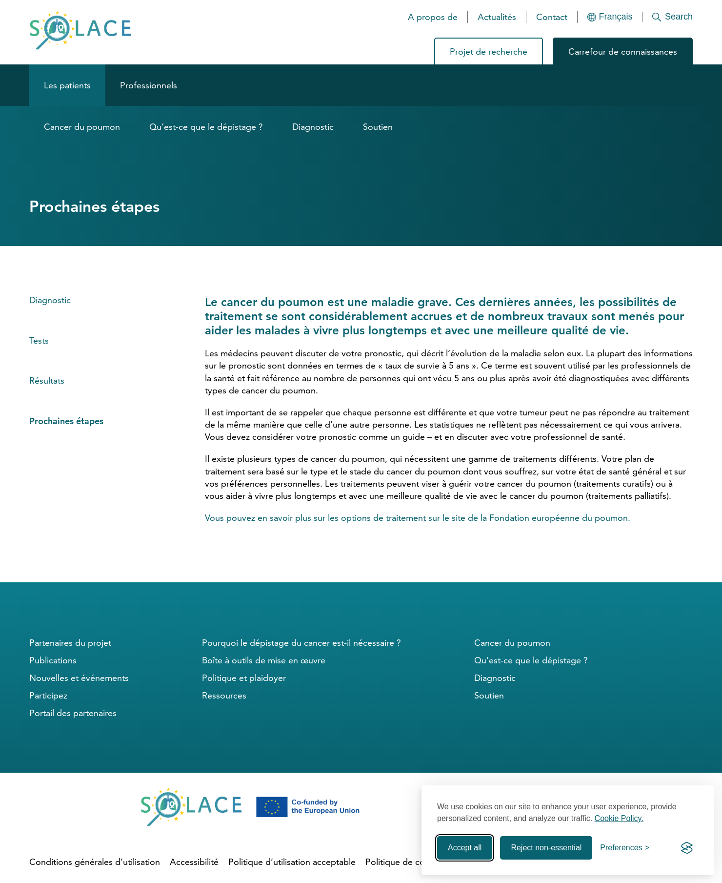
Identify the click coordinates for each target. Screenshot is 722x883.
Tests (39, 340)
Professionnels (148, 85)
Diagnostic (313, 126)
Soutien (378, 126)
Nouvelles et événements (79, 677)
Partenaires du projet (70, 642)
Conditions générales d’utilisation (94, 861)
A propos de (433, 16)
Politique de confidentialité (418, 861)
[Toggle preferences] (624, 848)
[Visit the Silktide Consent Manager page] (687, 848)
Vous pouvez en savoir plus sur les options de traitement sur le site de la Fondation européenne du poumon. (417, 517)
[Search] (667, 17)
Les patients (67, 85)
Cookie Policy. (619, 818)
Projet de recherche (488, 51)
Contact (551, 16)
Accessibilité (194, 861)
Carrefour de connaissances (622, 51)
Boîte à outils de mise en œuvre (263, 660)
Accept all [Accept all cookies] (464, 847)
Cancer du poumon (82, 126)
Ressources (224, 695)
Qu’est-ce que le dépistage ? (206, 126)
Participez (48, 695)
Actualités (497, 16)
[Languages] (610, 17)
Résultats (46, 380)
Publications (53, 660)
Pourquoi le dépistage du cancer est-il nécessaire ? (301, 642)
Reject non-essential (546, 847)
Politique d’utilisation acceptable (292, 861)
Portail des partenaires (73, 713)
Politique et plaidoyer (244, 677)
